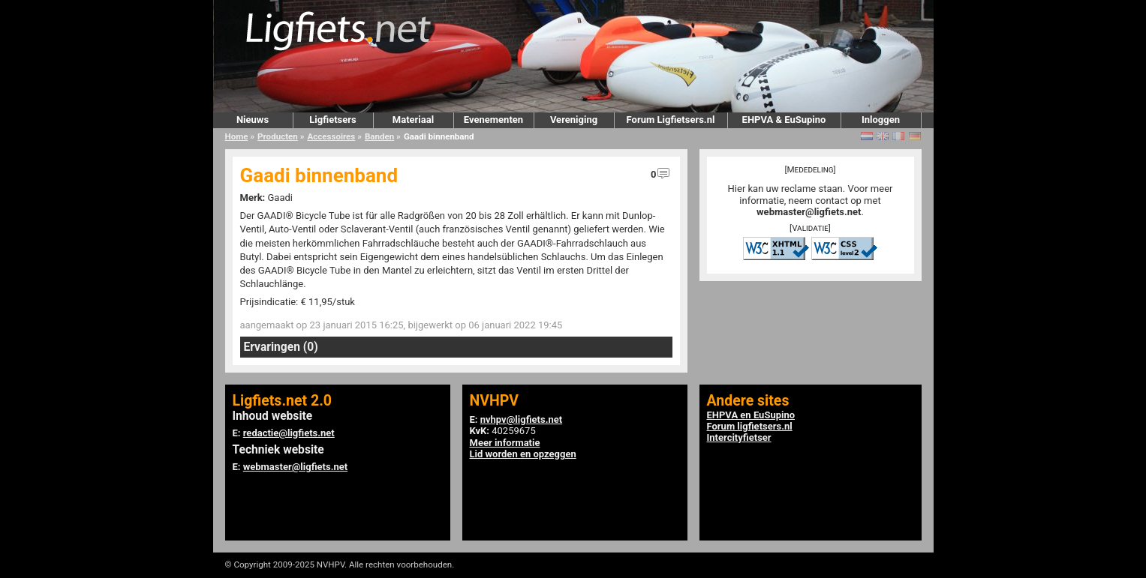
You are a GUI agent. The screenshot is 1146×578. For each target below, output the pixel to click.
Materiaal (413, 119)
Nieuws (252, 119)
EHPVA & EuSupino (784, 119)
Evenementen (493, 119)
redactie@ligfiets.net (289, 433)
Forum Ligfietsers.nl (671, 119)
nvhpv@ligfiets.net (521, 419)
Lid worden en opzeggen (523, 454)
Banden (379, 136)
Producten (277, 136)
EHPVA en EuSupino (751, 415)
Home (236, 136)
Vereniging (573, 119)
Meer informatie (505, 442)
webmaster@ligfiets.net (808, 211)
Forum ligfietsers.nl (750, 426)
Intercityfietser (739, 437)
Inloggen (881, 119)
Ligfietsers (332, 119)
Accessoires (331, 136)
